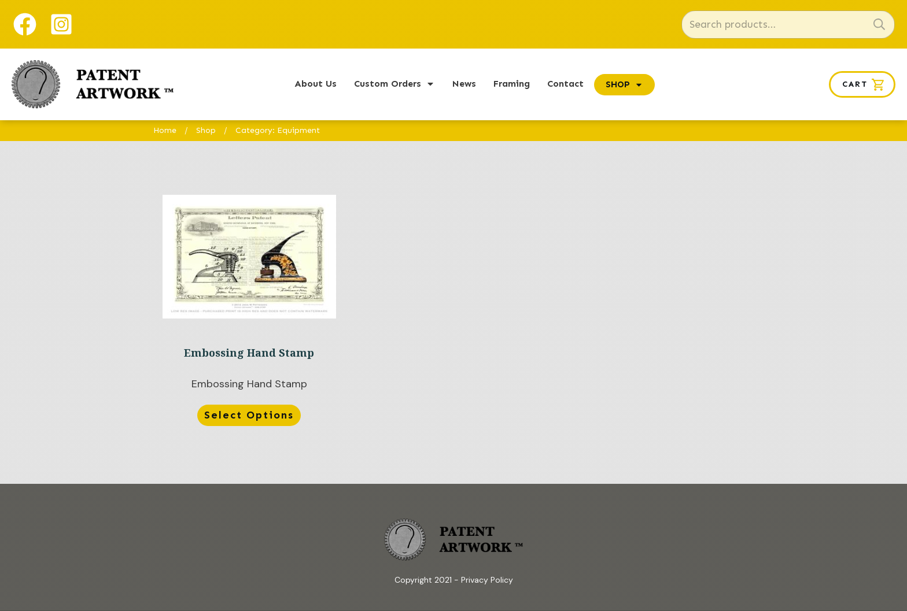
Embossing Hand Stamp (249, 313)
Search (879, 25)
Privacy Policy (487, 580)
